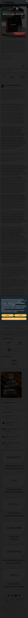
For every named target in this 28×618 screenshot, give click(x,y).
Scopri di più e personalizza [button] (14, 318)
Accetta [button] (20, 315)
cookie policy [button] (12, 304)
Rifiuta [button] (7, 315)
